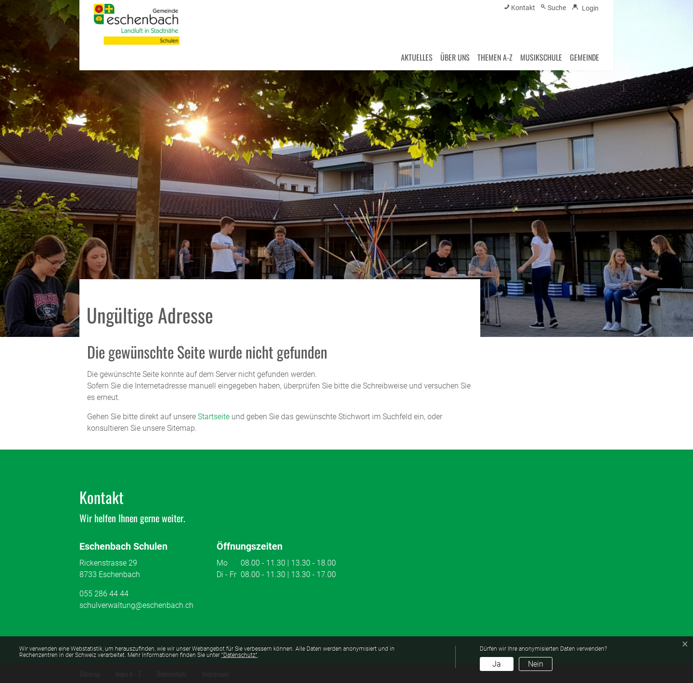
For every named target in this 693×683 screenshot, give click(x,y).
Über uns (455, 57)
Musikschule (541, 57)
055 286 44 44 (103, 593)
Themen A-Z (495, 57)
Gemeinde (584, 57)
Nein (535, 664)
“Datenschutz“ (239, 655)
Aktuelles (417, 57)
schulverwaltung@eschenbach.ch (136, 605)
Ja (496, 664)
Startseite (214, 416)
